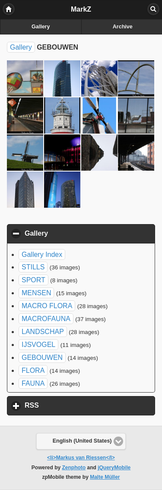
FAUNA (33, 383)
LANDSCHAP (43, 331)
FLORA (33, 370)
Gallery (41, 27)
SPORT (33, 280)
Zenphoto (74, 468)
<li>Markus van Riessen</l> (81, 458)
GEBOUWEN (42, 357)
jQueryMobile (114, 468)
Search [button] (153, 9)
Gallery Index (42, 254)
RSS (72, 405)
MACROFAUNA (46, 318)
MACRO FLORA (47, 305)
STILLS (33, 267)
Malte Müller (105, 477)
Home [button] (8, 9)
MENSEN (36, 292)
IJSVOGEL (38, 344)
